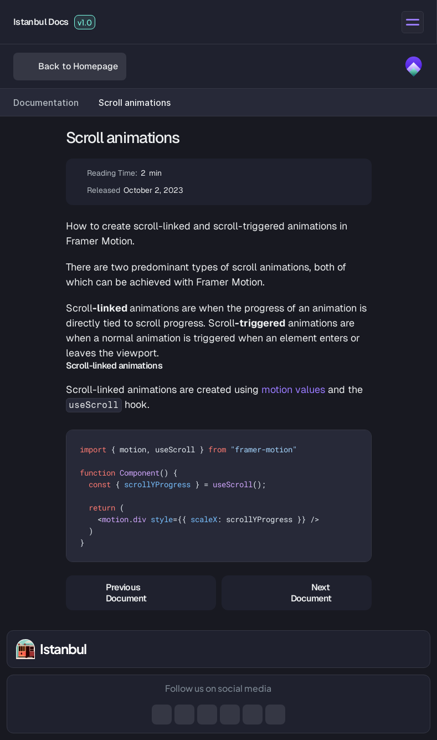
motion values (293, 389)
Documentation (46, 102)
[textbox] (218, 496)
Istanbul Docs (41, 22)
